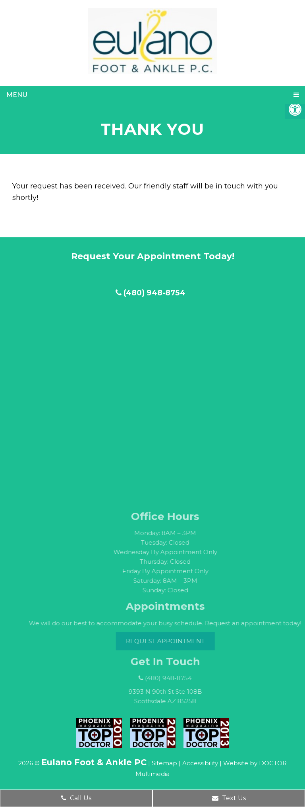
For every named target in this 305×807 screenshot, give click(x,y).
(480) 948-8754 (150, 292)
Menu (16, 95)
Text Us (229, 798)
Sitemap (164, 763)
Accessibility (200, 763)
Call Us (76, 798)
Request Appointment (171, 641)
